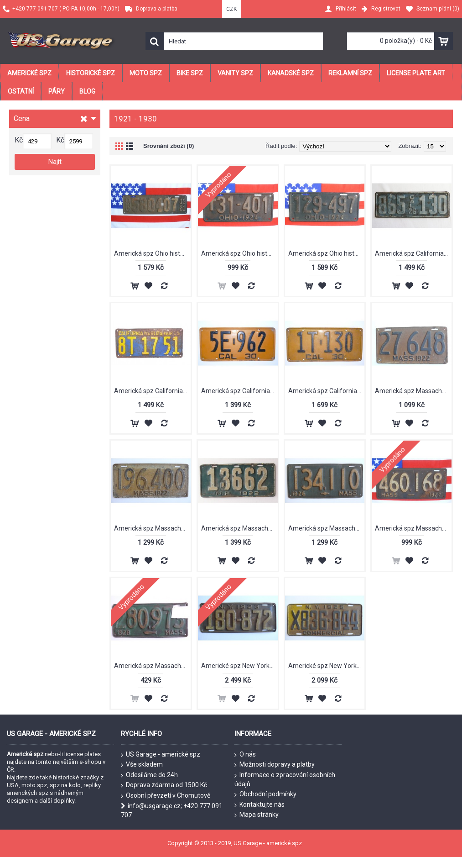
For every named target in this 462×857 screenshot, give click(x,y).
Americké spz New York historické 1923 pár (239, 665)
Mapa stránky (256, 815)
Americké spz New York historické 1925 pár (326, 665)
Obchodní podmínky (265, 794)
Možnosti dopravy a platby (274, 765)
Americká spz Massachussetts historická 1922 (413, 390)
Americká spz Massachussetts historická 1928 (152, 665)
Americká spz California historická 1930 (239, 390)
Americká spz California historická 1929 (152, 390)
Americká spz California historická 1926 (413, 253)
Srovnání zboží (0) (168, 145)
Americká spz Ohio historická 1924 (239, 253)
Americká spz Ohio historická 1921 (152, 253)
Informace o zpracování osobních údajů (284, 779)
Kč (19, 140)
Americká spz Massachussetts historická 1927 (413, 528)
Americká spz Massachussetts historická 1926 (326, 528)
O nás (245, 755)
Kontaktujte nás (259, 805)
